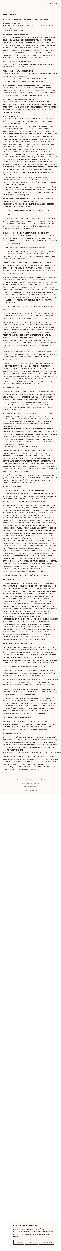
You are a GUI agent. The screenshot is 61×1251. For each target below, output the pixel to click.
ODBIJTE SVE (31, 1242)
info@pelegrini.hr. (18, 31)
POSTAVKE (19, 1242)
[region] (34, 1234)
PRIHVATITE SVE (46, 1242)
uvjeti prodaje (30, 787)
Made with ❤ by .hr (30, 790)
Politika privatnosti (30, 783)
